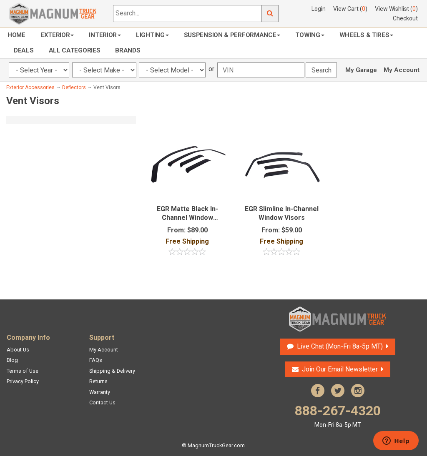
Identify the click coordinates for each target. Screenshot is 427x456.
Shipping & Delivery (112, 371)
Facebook (317, 390)
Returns (98, 381)
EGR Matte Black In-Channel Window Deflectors (187, 213)
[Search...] (187, 13)
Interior (105, 35)
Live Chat (340, 346)
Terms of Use (22, 371)
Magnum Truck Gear (338, 319)
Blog (12, 360)
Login (318, 8)
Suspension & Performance (232, 35)
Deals (24, 50)
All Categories (74, 50)
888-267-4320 (338, 416)
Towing (309, 35)
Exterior (57, 35)
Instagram (357, 390)
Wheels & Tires (366, 35)
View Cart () (350, 8)
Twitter (337, 390)
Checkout (405, 18)
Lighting (152, 35)
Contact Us (102, 402)
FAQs (95, 360)
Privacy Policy (23, 381)
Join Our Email (340, 369)
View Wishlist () (396, 8)
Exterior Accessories (30, 87)
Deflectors (74, 87)
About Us (18, 349)
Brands (127, 50)
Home (16, 35)
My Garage (361, 70)
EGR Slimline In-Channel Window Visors (282, 213)
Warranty (99, 392)
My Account (401, 70)
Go (270, 13)
